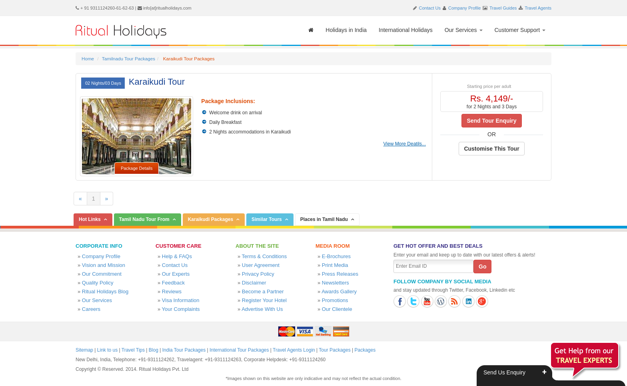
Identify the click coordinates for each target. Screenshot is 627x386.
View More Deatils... (404, 144)
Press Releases (340, 274)
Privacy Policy (258, 274)
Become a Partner (263, 291)
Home (88, 58)
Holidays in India (346, 30)
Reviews (172, 291)
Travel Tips (133, 350)
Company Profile (464, 8)
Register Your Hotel (264, 300)
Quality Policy (98, 283)
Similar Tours (267, 219)
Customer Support (520, 30)
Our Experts (176, 274)
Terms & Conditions (264, 256)
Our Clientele (337, 309)
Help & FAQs (177, 256)
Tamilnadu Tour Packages (128, 58)
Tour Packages (334, 350)
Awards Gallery (339, 291)
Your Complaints (181, 309)
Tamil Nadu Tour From (144, 219)
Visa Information (181, 300)
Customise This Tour (491, 148)
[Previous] (80, 198)
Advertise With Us (262, 309)
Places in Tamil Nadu (324, 219)
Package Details (137, 168)
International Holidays (406, 30)
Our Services (464, 30)
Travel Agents (538, 8)
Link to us (107, 350)
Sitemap (84, 350)
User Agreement (261, 265)
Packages (364, 350)
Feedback (173, 283)
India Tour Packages (184, 350)
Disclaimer (254, 283)
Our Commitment (102, 274)
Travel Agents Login (294, 350)
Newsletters (335, 283)
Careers (91, 309)
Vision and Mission (103, 265)
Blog (153, 350)
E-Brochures (336, 256)
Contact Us (430, 8)
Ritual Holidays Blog (105, 291)
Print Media (335, 265)
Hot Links (90, 219)
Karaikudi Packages (210, 219)
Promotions (335, 300)
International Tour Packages (239, 350)
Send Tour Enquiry (491, 120)
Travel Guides (503, 8)
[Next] (107, 198)
